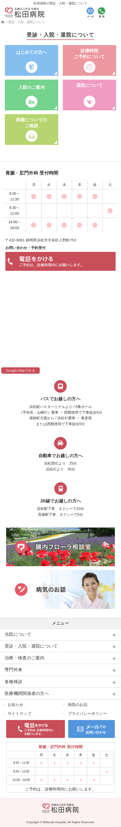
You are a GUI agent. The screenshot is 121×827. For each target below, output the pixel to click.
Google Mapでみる (20, 370)
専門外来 (13, 669)
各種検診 (13, 681)
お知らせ (15, 704)
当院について (18, 634)
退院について (89, 85)
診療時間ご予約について (89, 53)
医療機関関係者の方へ (27, 693)
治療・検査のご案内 (25, 658)
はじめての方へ (31, 52)
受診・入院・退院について (31, 646)
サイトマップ (19, 713)
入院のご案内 (31, 87)
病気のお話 (78, 704)
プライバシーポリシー (87, 713)
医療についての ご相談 (31, 122)
